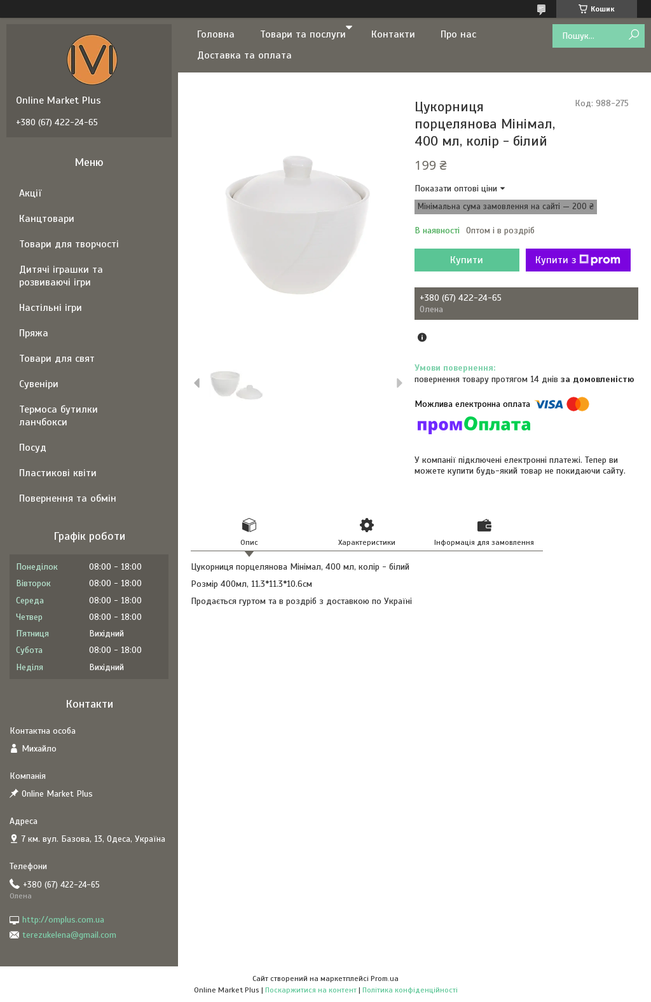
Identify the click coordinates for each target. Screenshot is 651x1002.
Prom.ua (385, 978)
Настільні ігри (50, 307)
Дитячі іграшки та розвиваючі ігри (61, 276)
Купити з (577, 260)
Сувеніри (38, 384)
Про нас (458, 34)
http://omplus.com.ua (63, 919)
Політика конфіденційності (410, 989)
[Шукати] (633, 35)
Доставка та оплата (244, 55)
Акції (30, 193)
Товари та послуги (303, 34)
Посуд (32, 447)
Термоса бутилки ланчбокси (58, 416)
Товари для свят (57, 358)
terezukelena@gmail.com (69, 935)
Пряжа (33, 333)
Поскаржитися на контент (311, 989)
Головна (216, 34)
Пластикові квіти (58, 473)
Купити (466, 260)
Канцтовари (46, 218)
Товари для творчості (69, 244)
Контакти (393, 34)
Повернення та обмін (67, 498)
